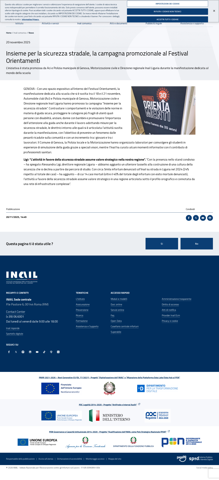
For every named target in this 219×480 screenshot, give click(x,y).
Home (8, 32)
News (31, 32)
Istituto (19, 23)
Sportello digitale (14, 333)
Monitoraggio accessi (95, 458)
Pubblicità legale (154, 23)
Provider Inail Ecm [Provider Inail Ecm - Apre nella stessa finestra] (171, 315)
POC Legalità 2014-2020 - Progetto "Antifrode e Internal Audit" (108, 404)
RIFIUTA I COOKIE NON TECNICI (167, 10)
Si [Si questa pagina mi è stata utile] (162, 243)
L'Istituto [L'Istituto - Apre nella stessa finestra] (80, 299)
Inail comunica (84, 23)
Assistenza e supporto (192, 23)
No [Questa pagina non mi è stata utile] (196, 243)
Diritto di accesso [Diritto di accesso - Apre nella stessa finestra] (170, 304)
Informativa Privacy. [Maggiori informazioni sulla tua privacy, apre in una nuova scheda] (30, 18)
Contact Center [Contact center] (15, 311)
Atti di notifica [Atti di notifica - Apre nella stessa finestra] (169, 310)
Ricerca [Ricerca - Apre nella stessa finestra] (79, 315)
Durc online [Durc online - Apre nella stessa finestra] (116, 304)
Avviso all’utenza (45, 458)
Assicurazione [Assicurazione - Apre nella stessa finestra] (83, 304)
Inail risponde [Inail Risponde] (12, 328)
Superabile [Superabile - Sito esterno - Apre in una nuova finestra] (116, 332)
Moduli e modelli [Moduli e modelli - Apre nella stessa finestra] (119, 299)
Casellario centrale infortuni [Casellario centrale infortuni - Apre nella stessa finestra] (125, 326)
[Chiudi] (214, 9)
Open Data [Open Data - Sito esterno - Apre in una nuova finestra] (116, 321)
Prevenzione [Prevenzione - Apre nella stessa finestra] (82, 310)
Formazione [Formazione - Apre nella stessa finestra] (82, 321)
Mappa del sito (114, 458)
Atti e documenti (118, 23)
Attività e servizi (50, 23)
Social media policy (204, 467)
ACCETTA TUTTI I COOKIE (167, 18)
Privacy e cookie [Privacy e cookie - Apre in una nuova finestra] (170, 321)
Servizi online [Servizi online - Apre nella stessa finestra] (117, 310)
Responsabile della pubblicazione (20, 458)
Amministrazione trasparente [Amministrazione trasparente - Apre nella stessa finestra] (176, 299)
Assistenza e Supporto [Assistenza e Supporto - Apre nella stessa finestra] (87, 326)
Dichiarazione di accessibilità (69, 458)
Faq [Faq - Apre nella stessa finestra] (112, 315)
